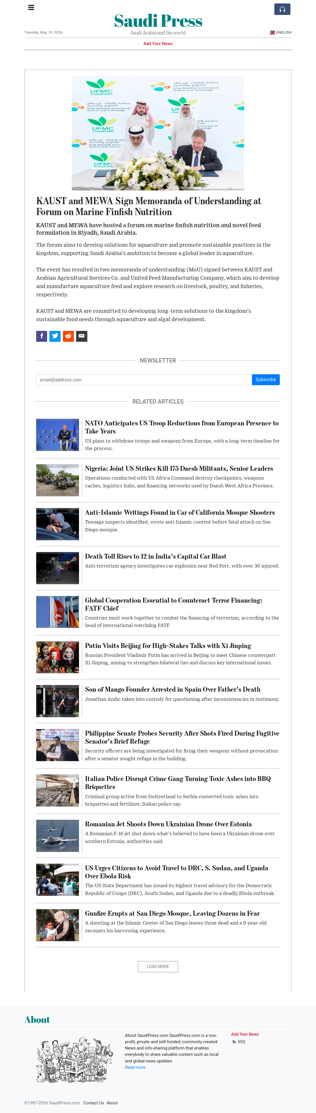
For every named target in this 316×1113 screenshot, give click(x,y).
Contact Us (93, 1103)
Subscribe (266, 379)
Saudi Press (158, 20)
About (112, 1103)
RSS (238, 1041)
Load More (158, 966)
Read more (135, 1067)
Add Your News (158, 43)
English (281, 32)
